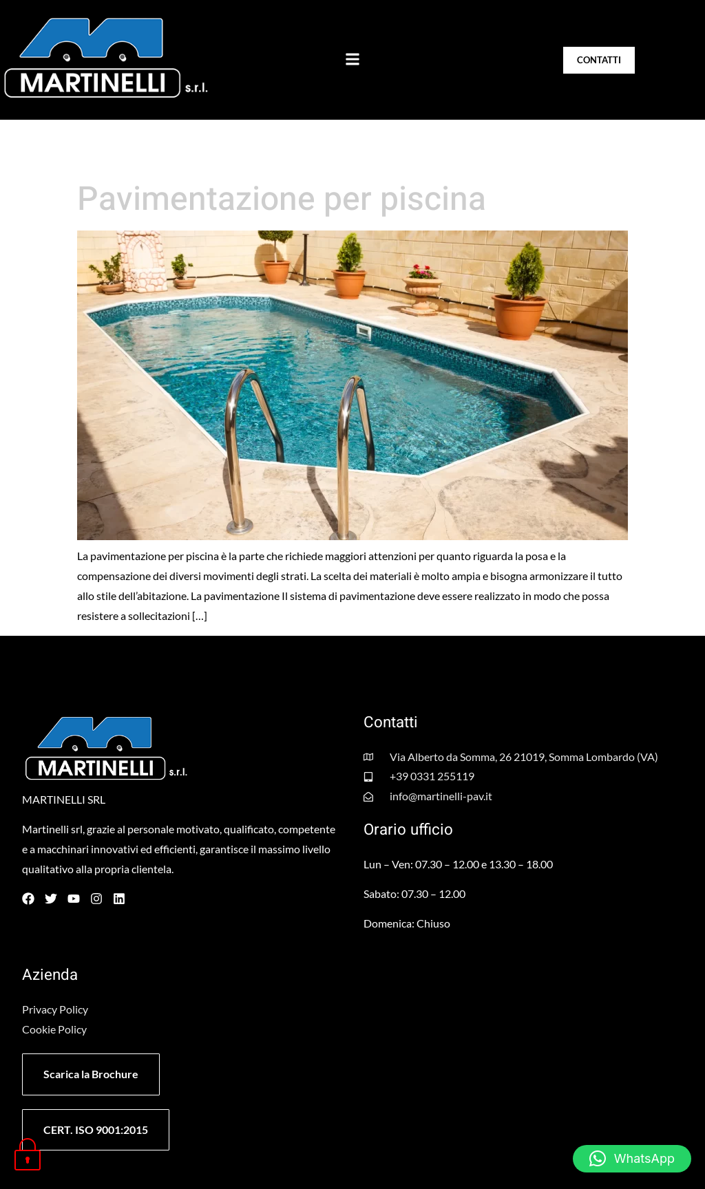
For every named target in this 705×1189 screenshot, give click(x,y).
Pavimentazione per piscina (281, 199)
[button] (352, 59)
